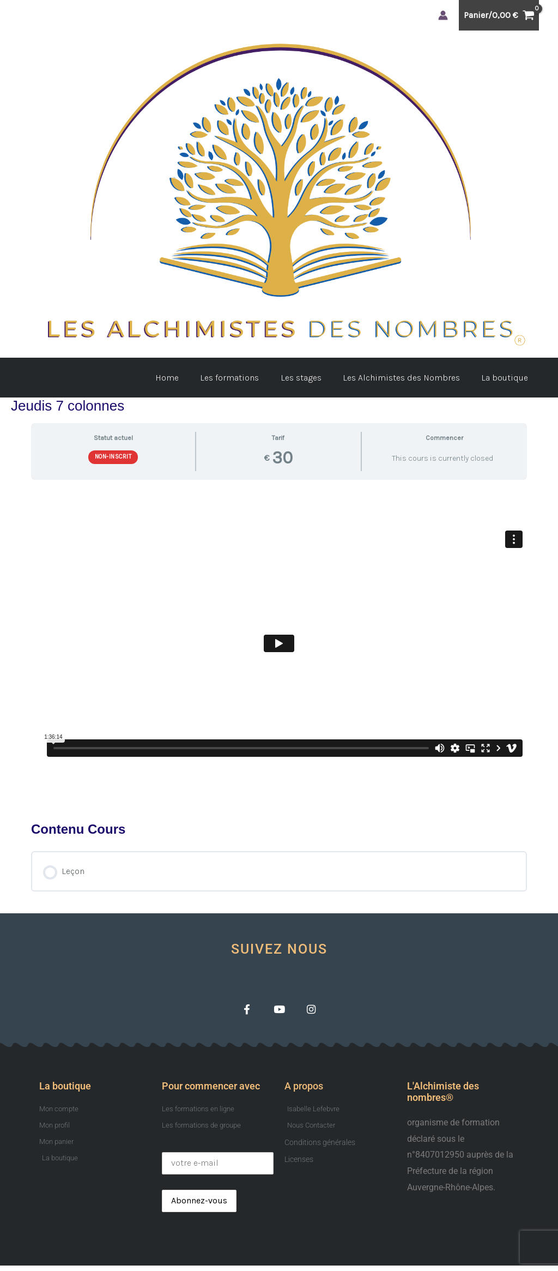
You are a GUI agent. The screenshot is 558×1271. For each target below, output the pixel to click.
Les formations (243, 377)
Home (185, 377)
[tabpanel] (279, 646)
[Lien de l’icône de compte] (443, 15)
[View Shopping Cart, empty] (499, 15)
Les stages (310, 377)
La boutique (506, 377)
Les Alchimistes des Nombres (407, 377)
